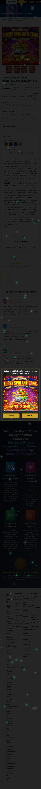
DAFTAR (11, 416)
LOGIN (29, 416)
